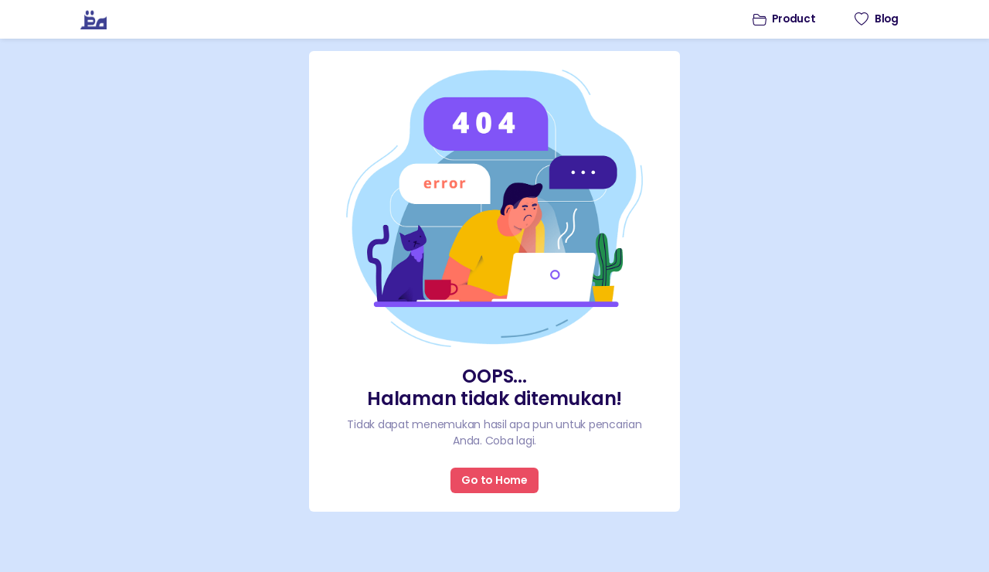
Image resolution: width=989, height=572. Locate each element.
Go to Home (494, 480)
